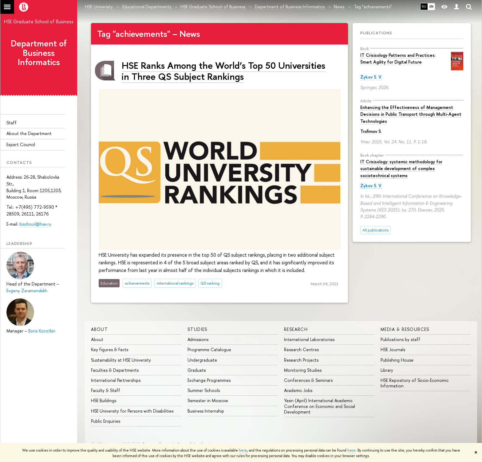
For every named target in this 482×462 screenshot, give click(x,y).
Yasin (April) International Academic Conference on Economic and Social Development (319, 406)
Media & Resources (405, 329)
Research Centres (301, 349)
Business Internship (206, 411)
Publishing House (397, 360)
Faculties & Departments (115, 370)
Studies (197, 329)
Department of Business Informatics (39, 52)
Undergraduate (202, 360)
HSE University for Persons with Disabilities (132, 411)
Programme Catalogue (209, 349)
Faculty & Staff (105, 390)
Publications (376, 33)
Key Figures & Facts (109, 349)
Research (296, 329)
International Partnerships (115, 380)
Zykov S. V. (371, 77)
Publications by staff (400, 339)
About (99, 329)
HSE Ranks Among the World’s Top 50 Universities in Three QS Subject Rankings (223, 71)
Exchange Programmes (209, 380)
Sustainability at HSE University (121, 360)
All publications (375, 230)
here (243, 450)
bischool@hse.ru (35, 224)
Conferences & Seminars (308, 380)
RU (424, 6)
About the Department (29, 133)
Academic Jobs (298, 390)
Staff (11, 123)
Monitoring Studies (303, 370)
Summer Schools (204, 390)
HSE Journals (393, 349)
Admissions (198, 339)
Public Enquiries (105, 421)
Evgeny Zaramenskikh (26, 290)
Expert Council (20, 144)
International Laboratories (309, 339)
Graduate (197, 370)
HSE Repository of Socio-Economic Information (414, 383)
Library (387, 370)
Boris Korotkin (41, 331)
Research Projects (301, 360)
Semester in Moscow (208, 400)
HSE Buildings (103, 400)
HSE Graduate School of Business (38, 21)
